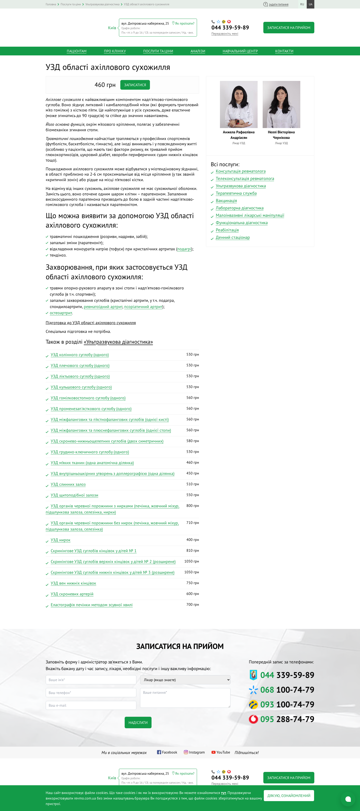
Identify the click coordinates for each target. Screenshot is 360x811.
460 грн (122, 461)
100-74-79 (287, 688)
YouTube (223, 750)
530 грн (122, 353)
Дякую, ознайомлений (288, 795)
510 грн (122, 483)
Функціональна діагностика (242, 221)
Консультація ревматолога (241, 169)
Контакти (284, 49)
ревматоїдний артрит (103, 305)
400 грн (122, 539)
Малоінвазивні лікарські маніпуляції (250, 213)
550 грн (122, 494)
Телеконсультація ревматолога (245, 177)
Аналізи (198, 49)
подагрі (184, 247)
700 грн (122, 604)
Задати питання (278, 4)
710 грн (122, 525)
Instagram (197, 750)
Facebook (169, 750)
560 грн (122, 397)
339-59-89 (230, 26)
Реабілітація (227, 228)
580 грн (122, 440)
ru (302, 4)
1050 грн (122, 560)
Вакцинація (226, 199)
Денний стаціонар (233, 235)
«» (118, 340)
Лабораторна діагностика (240, 206)
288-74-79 (287, 717)
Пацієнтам (77, 49)
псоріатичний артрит (143, 305)
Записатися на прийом (288, 27)
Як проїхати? (184, 22)
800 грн (122, 508)
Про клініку (115, 49)
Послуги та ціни (158, 49)
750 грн (122, 582)
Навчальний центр (240, 49)
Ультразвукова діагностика (241, 184)
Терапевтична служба (236, 191)
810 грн (122, 550)
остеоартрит (61, 311)
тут (223, 792)
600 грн (122, 593)
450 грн (122, 472)
